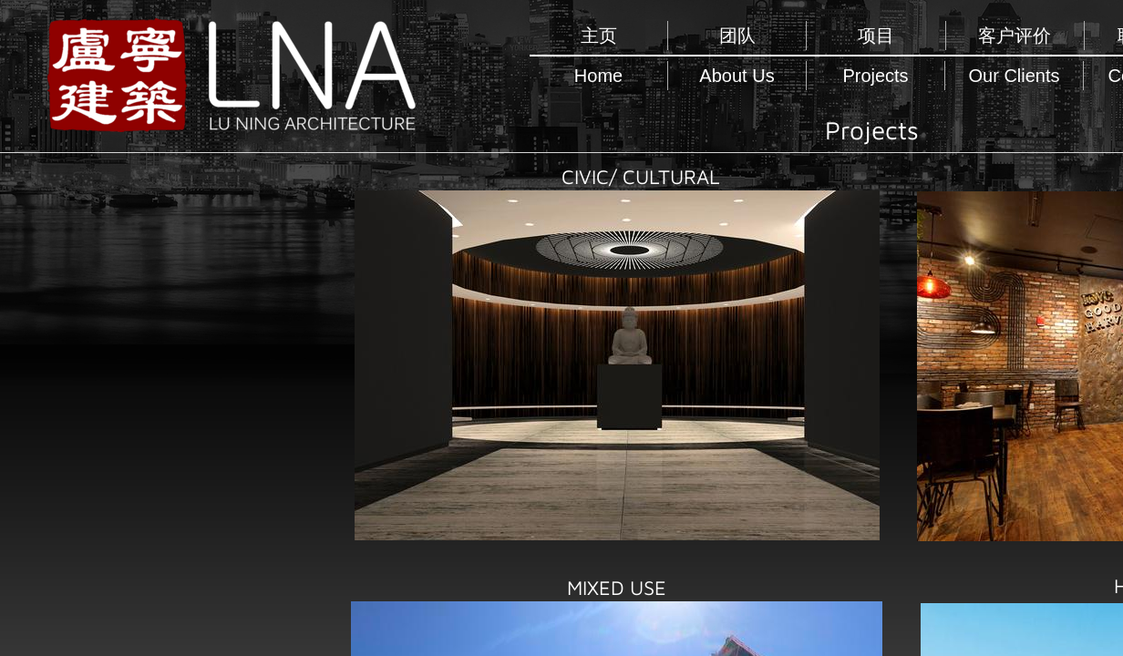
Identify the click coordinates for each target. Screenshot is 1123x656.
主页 (599, 36)
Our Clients (1013, 76)
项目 (876, 36)
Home (598, 76)
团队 (737, 36)
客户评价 (1014, 36)
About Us (736, 76)
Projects (875, 76)
